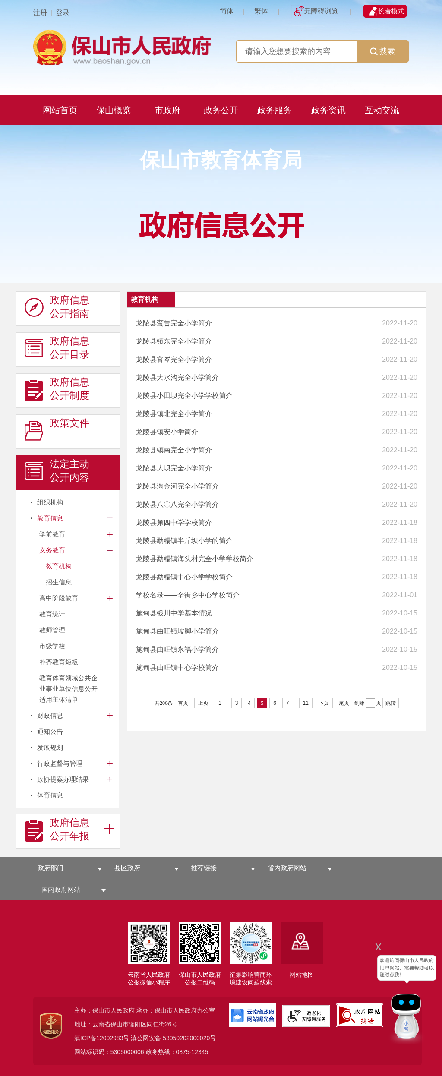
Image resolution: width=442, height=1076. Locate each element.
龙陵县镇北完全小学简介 (174, 413)
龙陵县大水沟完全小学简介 (177, 377)
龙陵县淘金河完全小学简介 (177, 486)
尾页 (344, 703)
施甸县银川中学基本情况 (174, 613)
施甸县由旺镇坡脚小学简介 (177, 631)
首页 (183, 703)
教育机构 (59, 566)
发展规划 (50, 747)
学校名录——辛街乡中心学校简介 (188, 595)
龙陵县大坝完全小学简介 (174, 468)
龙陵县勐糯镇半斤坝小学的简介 (184, 540)
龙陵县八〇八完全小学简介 (177, 504)
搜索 (382, 51)
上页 (203, 703)
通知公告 (50, 731)
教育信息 (50, 518)
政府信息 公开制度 (57, 388)
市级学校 (52, 646)
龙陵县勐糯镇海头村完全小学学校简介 (194, 558)
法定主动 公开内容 (57, 470)
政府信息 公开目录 (57, 347)
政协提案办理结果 (63, 779)
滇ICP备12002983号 (101, 1038)
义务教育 (52, 550)
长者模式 (391, 11)
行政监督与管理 (59, 763)
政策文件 (57, 429)
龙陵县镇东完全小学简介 (174, 341)
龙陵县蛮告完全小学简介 (174, 323)
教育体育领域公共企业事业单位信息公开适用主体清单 (68, 688)
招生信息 (59, 582)
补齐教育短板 (58, 662)
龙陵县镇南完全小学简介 (174, 450)
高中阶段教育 (58, 598)
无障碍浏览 (321, 11)
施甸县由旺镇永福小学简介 (177, 649)
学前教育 (52, 534)
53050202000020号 (189, 1038)
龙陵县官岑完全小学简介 (174, 359)
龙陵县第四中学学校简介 (174, 522)
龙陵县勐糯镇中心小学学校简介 (184, 577)
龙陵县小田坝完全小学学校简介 (184, 395)
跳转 (390, 703)
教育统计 (52, 614)
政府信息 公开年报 (57, 829)
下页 (324, 703)
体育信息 (50, 795)
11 (306, 703)
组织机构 (50, 502)
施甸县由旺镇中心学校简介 (177, 667)
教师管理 (52, 630)
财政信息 (50, 715)
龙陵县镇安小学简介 (167, 431)
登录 (62, 12)
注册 (40, 12)
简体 (227, 11)
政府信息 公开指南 (57, 306)
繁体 (261, 11)
